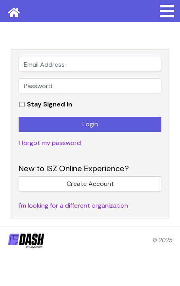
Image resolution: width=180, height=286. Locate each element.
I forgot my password (50, 143)
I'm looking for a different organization (73, 205)
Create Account (90, 184)
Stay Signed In (49, 104)
